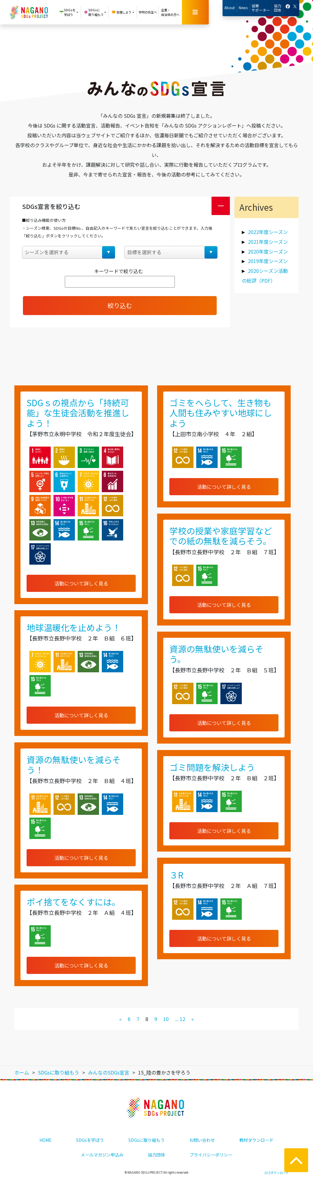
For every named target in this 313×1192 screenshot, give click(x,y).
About (229, 7)
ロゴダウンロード (276, 1172)
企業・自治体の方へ (170, 12)
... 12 (180, 1019)
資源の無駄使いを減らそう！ (74, 764)
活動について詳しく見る (81, 583)
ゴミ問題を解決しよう (212, 767)
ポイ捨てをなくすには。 (73, 902)
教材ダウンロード (256, 1140)
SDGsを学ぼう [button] (67, 12)
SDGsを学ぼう (90, 1140)
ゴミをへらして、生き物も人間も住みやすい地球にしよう (220, 412)
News (243, 7)
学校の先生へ (147, 12)
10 (166, 1019)
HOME (45, 1140)
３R (176, 875)
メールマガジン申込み (102, 1155)
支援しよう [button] (121, 12)
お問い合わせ (202, 1140)
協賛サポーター (261, 8)
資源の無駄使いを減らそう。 (216, 654)
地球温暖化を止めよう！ (74, 627)
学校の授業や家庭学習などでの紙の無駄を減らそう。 (220, 536)
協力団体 (277, 8)
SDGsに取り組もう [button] (93, 12)
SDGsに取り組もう (146, 1140)
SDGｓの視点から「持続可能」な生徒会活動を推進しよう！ (78, 412)
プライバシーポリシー (211, 1155)
